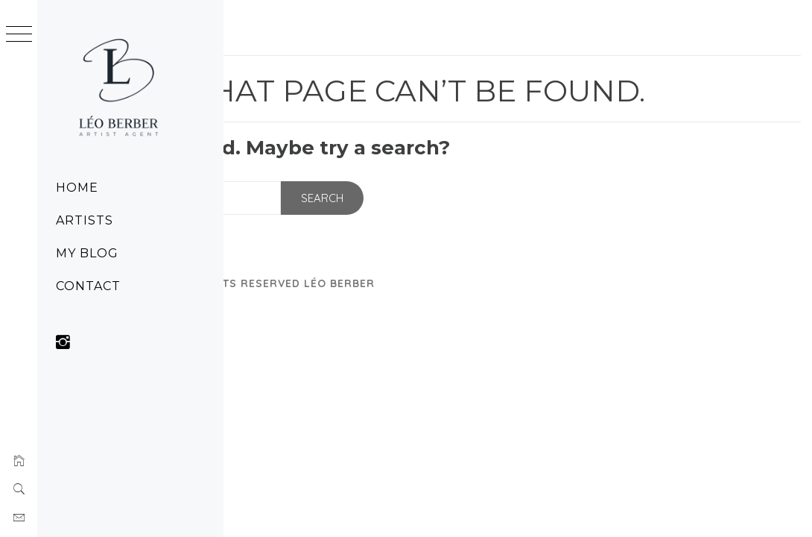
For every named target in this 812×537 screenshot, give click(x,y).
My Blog (87, 253)
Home (77, 187)
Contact (88, 286)
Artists (84, 220)
